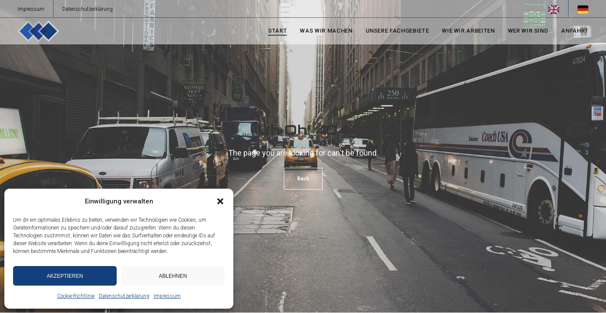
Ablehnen (173, 276)
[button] (220, 201)
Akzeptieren (65, 276)
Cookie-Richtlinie (75, 296)
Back (303, 179)
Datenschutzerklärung (124, 296)
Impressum (167, 296)
